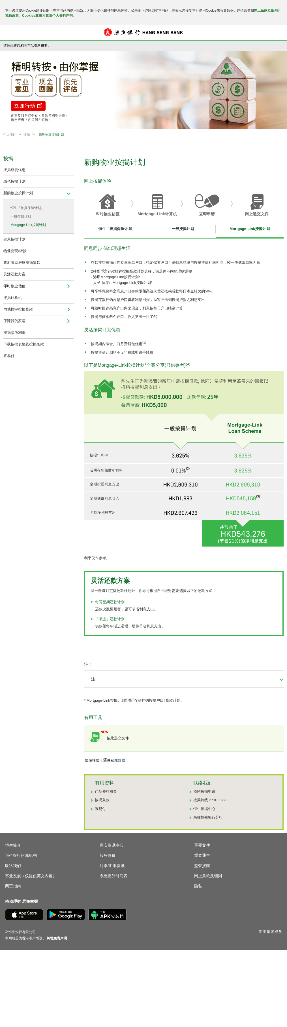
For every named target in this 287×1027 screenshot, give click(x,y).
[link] (57, 938)
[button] (9, 32)
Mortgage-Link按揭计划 (28, 225)
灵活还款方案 (14, 274)
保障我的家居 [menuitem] (14, 321)
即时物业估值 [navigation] (14, 286)
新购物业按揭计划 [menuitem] (18, 193)
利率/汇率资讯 (112, 865)
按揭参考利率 (14, 332)
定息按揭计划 (14, 239)
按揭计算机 (12, 298)
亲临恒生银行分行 (208, 817)
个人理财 (9, 134)
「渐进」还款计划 (110, 619)
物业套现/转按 (15, 251)
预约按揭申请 (204, 791)
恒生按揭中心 (204, 809)
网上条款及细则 (266, 10)
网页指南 (13, 886)
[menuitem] (68, 193)
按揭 (26, 134)
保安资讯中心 (111, 845)
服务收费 (107, 855)
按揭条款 (102, 800)
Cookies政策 (32, 16)
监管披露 (202, 865)
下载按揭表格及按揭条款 (23, 344)
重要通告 (202, 855)
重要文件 (202, 845)
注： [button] (95, 679)
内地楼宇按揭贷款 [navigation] (18, 309)
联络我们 (13, 865)
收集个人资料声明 (59, 16)
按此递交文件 (118, 738)
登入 (278, 32)
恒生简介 (13, 845)
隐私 (198, 886)
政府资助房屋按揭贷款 (21, 262)
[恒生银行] (143, 32)
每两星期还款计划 (110, 602)
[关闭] (279, 9)
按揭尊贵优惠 (14, 170)
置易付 (8, 356)
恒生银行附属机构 (21, 855)
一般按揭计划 (20, 216)
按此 (10, 46)
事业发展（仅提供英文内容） (31, 876)
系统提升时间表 (113, 876)
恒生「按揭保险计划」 (27, 208)
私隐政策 (12, 16)
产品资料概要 (106, 791)
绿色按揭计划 (14, 181)
